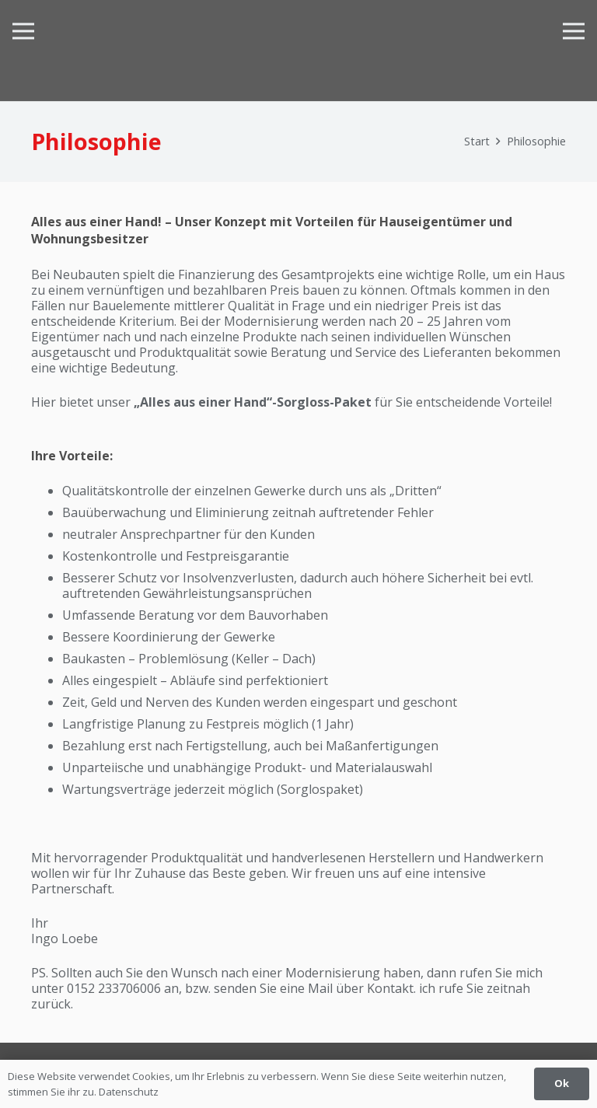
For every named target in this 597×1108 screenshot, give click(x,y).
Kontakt (390, 988)
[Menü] (23, 31)
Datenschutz (129, 1092)
